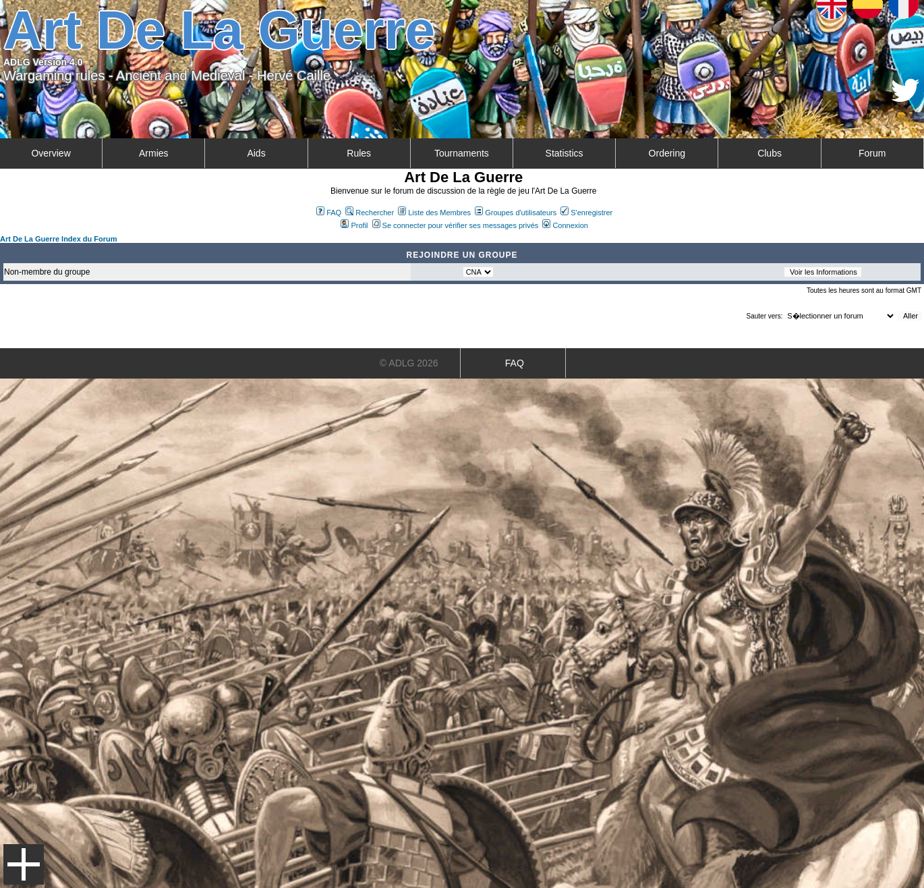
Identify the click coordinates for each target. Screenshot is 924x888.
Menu (23, 864)
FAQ (328, 213)
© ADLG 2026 (409, 363)
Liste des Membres (434, 213)
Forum (872, 153)
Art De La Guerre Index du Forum (58, 239)
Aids (256, 153)
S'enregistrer (586, 213)
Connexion (565, 225)
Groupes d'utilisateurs (515, 213)
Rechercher (369, 213)
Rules (359, 153)
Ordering (667, 153)
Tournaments (461, 153)
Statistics (564, 153)
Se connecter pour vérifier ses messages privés (455, 225)
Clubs (769, 153)
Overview (50, 153)
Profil (354, 225)
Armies (154, 153)
